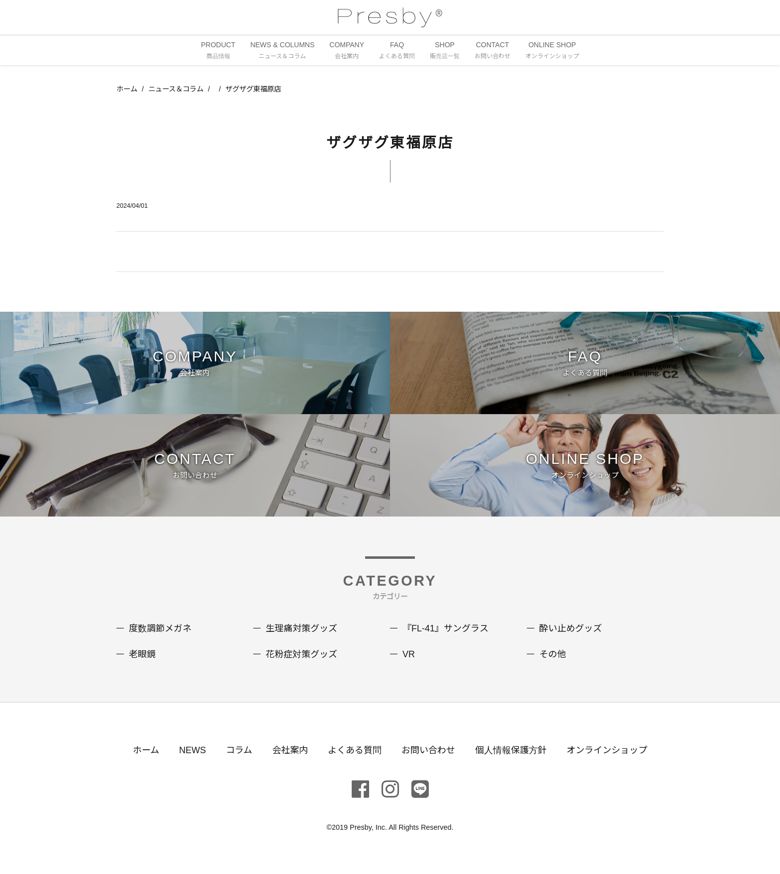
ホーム (126, 89)
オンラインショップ (607, 750)
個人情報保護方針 (511, 750)
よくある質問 (355, 750)
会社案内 (290, 750)
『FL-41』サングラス (445, 628)
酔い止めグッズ (570, 628)
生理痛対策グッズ (301, 628)
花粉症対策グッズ (301, 654)
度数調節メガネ (160, 628)
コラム (239, 750)
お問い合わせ (428, 750)
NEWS (192, 750)
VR (408, 654)
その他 (552, 654)
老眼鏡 (142, 654)
